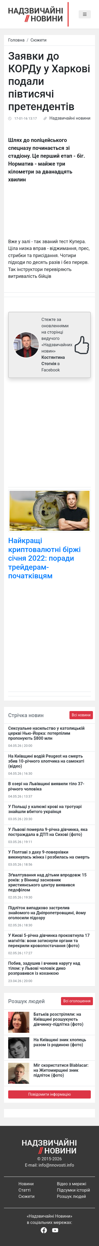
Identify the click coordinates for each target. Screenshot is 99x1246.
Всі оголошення (77, 1001)
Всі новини (81, 715)
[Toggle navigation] (85, 14)
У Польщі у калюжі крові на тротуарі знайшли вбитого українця (45, 809)
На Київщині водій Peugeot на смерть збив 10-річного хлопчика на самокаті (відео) (46, 761)
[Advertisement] (49, 433)
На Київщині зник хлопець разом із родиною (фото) (60, 1042)
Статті (24, 1190)
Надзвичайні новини (69, 118)
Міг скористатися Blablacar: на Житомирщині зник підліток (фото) (61, 1070)
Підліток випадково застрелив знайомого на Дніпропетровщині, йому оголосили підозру (47, 912)
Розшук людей (71, 1196)
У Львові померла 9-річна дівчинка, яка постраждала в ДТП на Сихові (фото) (48, 832)
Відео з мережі (71, 1183)
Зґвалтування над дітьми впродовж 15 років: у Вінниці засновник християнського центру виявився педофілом (47, 882)
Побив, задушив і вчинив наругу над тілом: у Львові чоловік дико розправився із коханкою (44, 968)
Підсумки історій (73, 1190)
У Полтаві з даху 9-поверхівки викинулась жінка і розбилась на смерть (48, 855)
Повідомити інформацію (49, 1094)
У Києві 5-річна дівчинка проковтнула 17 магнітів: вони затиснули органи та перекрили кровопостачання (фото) (49, 940)
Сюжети (39, 40)
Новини (26, 1183)
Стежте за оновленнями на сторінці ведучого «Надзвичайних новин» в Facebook (56, 344)
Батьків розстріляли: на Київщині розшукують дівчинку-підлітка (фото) (58, 1019)
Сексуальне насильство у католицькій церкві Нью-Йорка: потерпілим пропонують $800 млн (46, 733)
